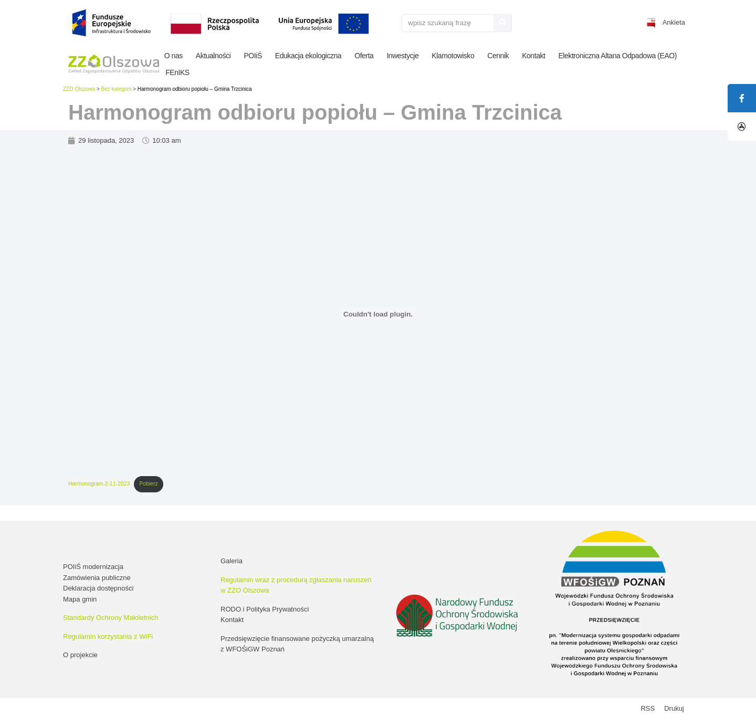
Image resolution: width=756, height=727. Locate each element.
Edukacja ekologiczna (308, 55)
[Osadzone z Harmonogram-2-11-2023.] (378, 314)
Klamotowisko (453, 55)
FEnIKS (177, 72)
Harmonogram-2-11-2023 (99, 484)
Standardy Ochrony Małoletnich (110, 617)
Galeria (231, 561)
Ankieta (674, 22)
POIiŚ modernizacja (93, 567)
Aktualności (213, 55)
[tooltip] (742, 126)
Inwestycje (402, 55)
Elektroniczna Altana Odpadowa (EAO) (617, 55)
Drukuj (674, 708)
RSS (647, 708)
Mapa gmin (80, 599)
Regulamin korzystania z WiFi (108, 636)
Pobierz (148, 484)
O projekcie (80, 655)
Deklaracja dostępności (98, 588)
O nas (173, 55)
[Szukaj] (502, 23)
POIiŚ (252, 55)
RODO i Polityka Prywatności (264, 609)
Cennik (498, 55)
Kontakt (533, 55)
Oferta (363, 55)
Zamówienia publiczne (97, 578)
